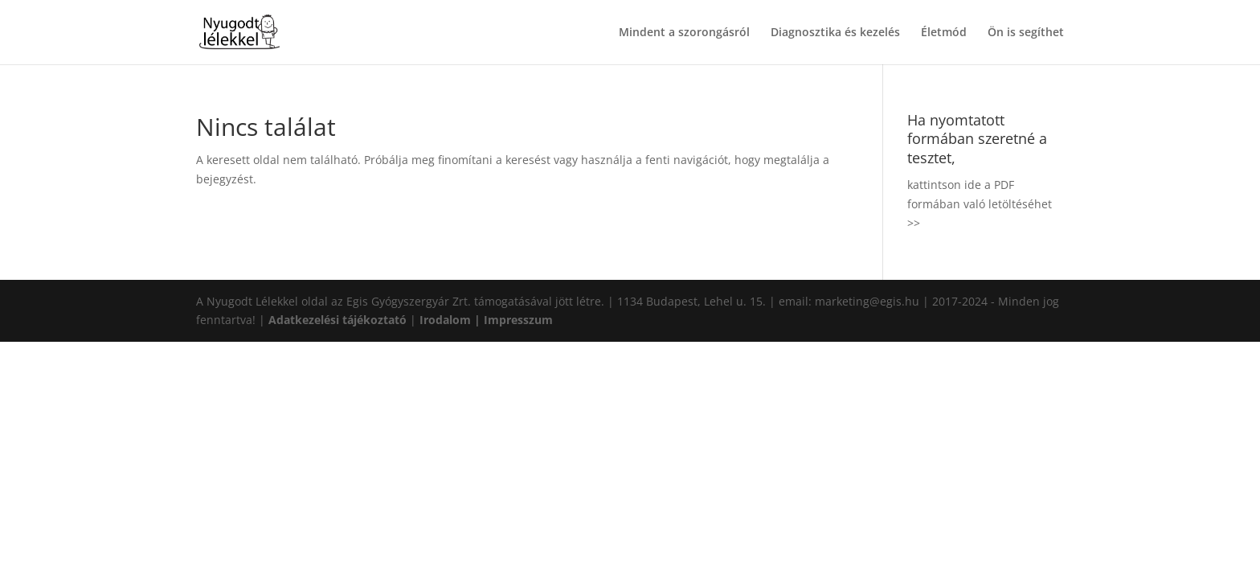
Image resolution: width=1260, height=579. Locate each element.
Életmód (944, 33)
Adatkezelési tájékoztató (337, 319)
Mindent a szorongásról (684, 33)
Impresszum (518, 319)
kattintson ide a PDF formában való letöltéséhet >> (979, 204)
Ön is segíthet (1026, 33)
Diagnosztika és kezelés (835, 33)
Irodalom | (451, 319)
